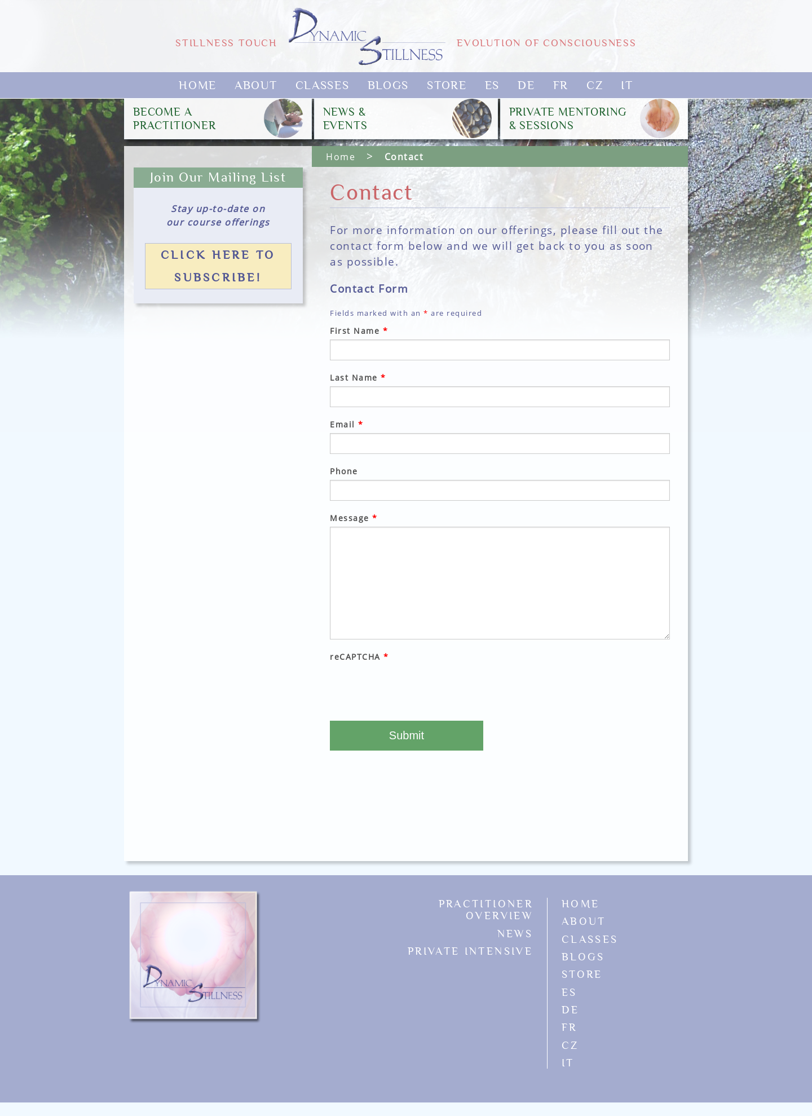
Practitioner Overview (486, 909)
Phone (344, 471)
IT (627, 85)
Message (353, 518)
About (256, 85)
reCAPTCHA (359, 656)
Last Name (358, 377)
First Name (359, 330)
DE (526, 85)
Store (447, 85)
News (515, 933)
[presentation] (415, 687)
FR (560, 85)
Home (198, 85)
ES (492, 85)
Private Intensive (470, 951)
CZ (594, 85)
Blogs (388, 85)
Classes (322, 85)
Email (346, 424)
